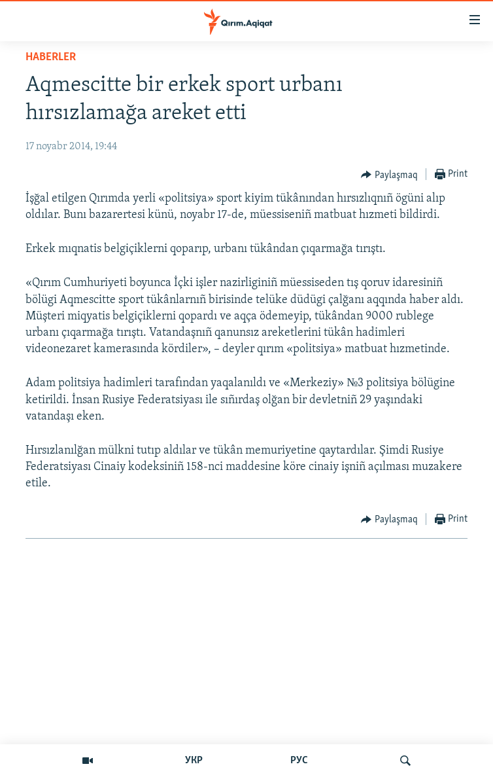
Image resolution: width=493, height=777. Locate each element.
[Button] (389, 175)
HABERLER (51, 57)
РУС (299, 760)
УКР (194, 760)
